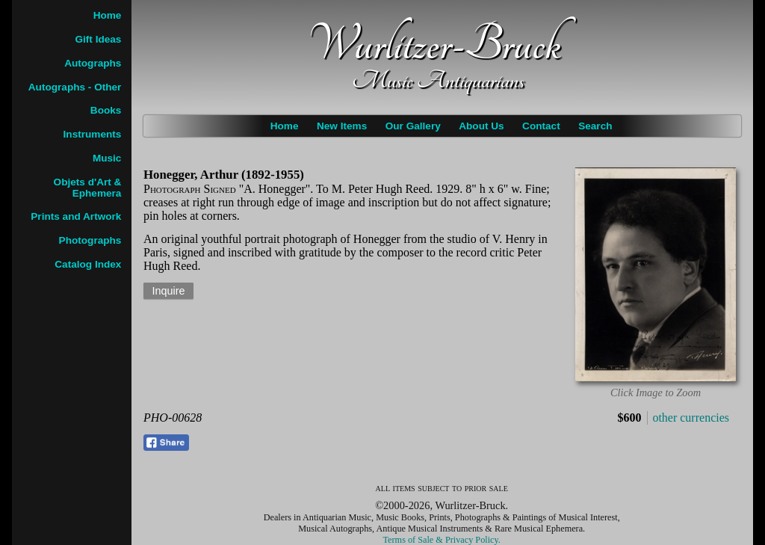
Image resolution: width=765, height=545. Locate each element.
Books (106, 110)
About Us (481, 126)
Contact (541, 126)
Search (595, 126)
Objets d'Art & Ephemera (88, 187)
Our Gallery (413, 126)
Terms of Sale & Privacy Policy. (442, 540)
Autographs (92, 63)
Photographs (90, 240)
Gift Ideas (98, 39)
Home (284, 126)
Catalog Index (88, 264)
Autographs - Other (75, 87)
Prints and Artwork (76, 216)
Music (107, 158)
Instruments (93, 134)
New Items (342, 126)
